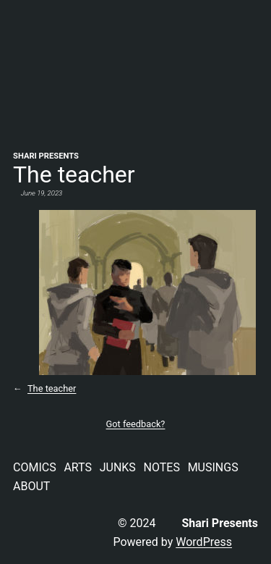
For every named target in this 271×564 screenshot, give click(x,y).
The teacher (51, 388)
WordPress (204, 542)
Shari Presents (46, 156)
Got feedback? (135, 423)
